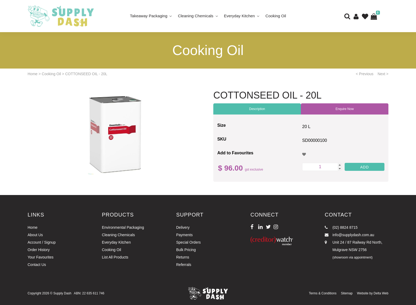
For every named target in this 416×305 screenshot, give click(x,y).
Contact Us (37, 264)
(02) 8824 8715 (341, 227)
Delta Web (381, 293)
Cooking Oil (276, 16)
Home (32, 74)
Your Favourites (41, 257)
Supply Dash (62, 293)
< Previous (365, 74)
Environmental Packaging (123, 227)
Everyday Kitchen (239, 16)
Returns (182, 257)
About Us (35, 235)
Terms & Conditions (322, 293)
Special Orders (188, 242)
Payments (184, 235)
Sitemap (347, 293)
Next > (383, 74)
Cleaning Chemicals (195, 16)
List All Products (115, 257)
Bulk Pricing (186, 250)
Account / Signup (42, 242)
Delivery (183, 227)
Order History (39, 250)
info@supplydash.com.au (349, 235)
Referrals (183, 264)
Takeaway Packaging (148, 16)
